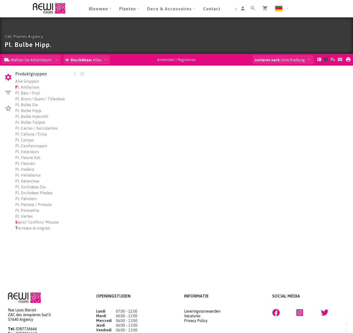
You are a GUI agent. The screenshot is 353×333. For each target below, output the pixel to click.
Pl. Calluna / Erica (31, 134)
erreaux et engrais (33, 228)
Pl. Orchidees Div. (31, 187)
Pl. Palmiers (26, 198)
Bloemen (98, 9)
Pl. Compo (24, 140)
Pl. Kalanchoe (27, 181)
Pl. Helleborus (28, 175)
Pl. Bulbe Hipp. (28, 110)
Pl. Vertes (24, 216)
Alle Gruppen (27, 81)
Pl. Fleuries (25, 163)
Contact (211, 9)
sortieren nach (268, 60)
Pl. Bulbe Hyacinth (31, 116)
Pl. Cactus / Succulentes (36, 128)
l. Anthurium (27, 87)
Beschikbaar (82, 60)
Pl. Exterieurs (27, 151)
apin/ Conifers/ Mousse (37, 222)
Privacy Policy (196, 320)
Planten (127, 9)
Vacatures (192, 316)
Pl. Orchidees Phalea (33, 192)
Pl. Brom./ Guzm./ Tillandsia (40, 99)
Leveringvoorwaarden (202, 311)
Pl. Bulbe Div (26, 104)
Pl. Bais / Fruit (27, 93)
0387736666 (26, 328)
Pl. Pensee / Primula (33, 204)
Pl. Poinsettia (27, 210)
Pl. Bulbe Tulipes (30, 122)
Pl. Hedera (24, 169)
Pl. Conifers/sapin (31, 145)
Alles (83, 60)
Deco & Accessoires (169, 9)
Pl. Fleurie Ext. (28, 157)
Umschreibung (280, 60)
